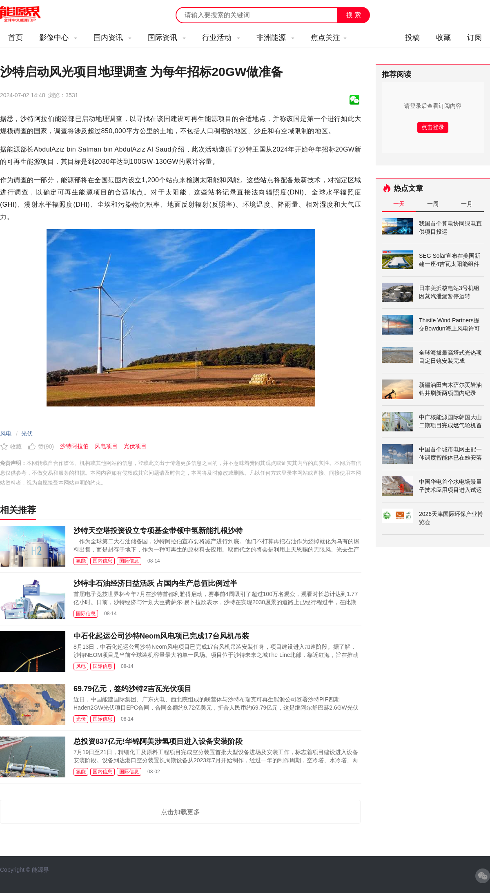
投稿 (412, 37)
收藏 (443, 37)
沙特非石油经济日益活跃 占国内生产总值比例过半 (155, 583)
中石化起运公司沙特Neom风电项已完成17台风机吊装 (161, 636)
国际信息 (129, 561)
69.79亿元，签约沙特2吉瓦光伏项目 (133, 689)
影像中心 (58, 37)
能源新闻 (28, 14)
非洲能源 (275, 37)
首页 (15, 37)
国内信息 (102, 561)
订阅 (474, 37)
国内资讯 (112, 37)
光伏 (27, 433)
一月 (466, 204)
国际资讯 (167, 37)
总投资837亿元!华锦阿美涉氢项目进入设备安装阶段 (158, 741)
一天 (399, 204)
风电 (5, 433)
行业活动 (221, 37)
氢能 (81, 561)
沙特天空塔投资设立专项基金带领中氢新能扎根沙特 (158, 531)
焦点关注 (329, 37)
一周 (433, 204)
